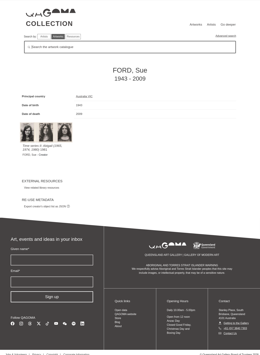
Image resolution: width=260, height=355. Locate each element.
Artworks (196, 24)
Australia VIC (84, 96)
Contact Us (230, 333)
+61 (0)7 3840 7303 (235, 328)
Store (118, 318)
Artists (211, 24)
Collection (49, 23)
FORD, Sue (29, 154)
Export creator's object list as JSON (45, 206)
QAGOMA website (125, 314)
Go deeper (228, 24)
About (118, 326)
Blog (117, 322)
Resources (73, 36)
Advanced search (225, 35)
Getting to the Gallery (236, 323)
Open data (121, 310)
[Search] (130, 47)
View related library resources (41, 187)
